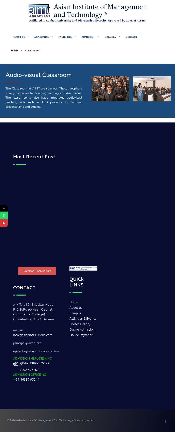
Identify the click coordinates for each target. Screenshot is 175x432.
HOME (14, 50)
